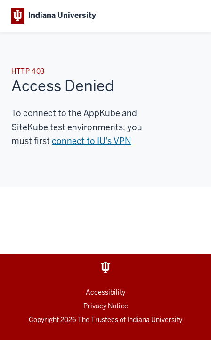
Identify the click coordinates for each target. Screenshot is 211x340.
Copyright (53, 319)
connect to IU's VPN (91, 141)
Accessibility (105, 292)
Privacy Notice (105, 306)
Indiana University (154, 319)
